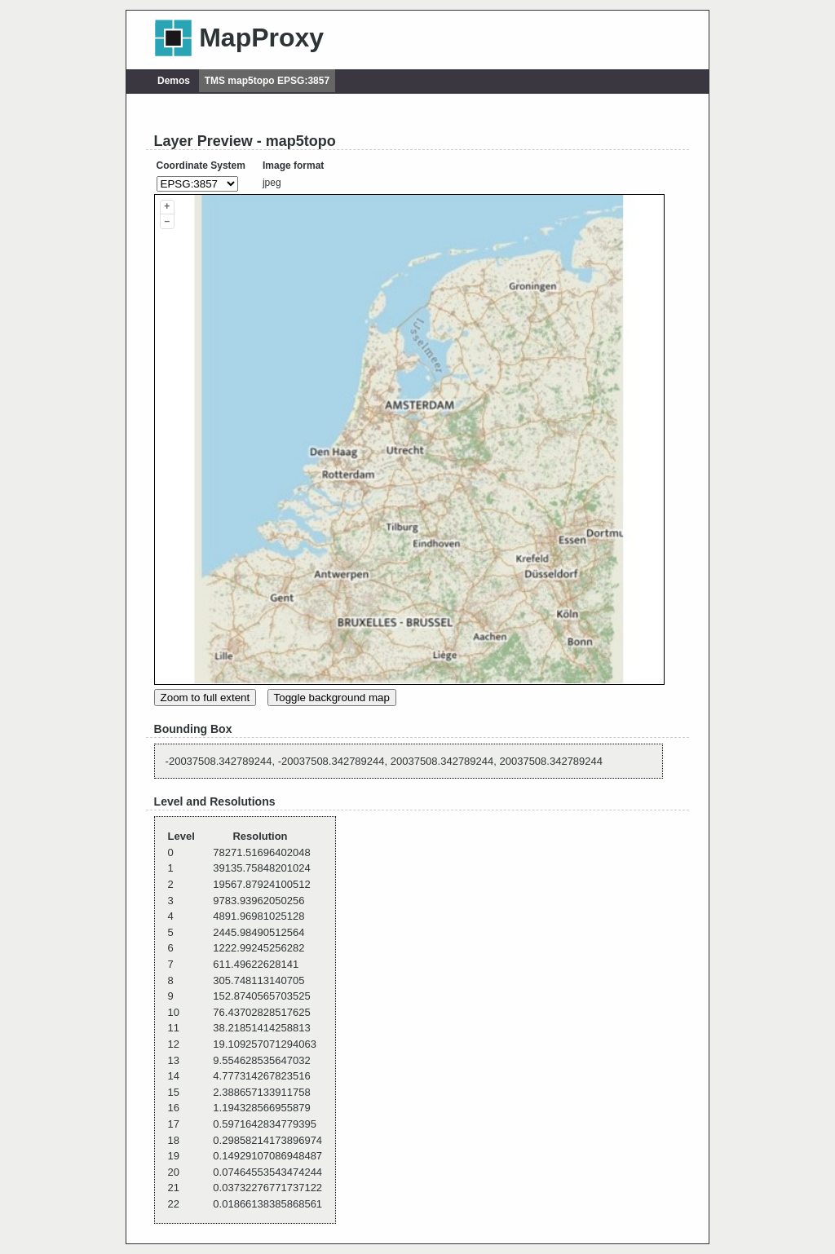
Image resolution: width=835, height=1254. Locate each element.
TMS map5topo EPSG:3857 (267, 80)
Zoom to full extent (205, 697)
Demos (173, 80)
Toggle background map (332, 697)
